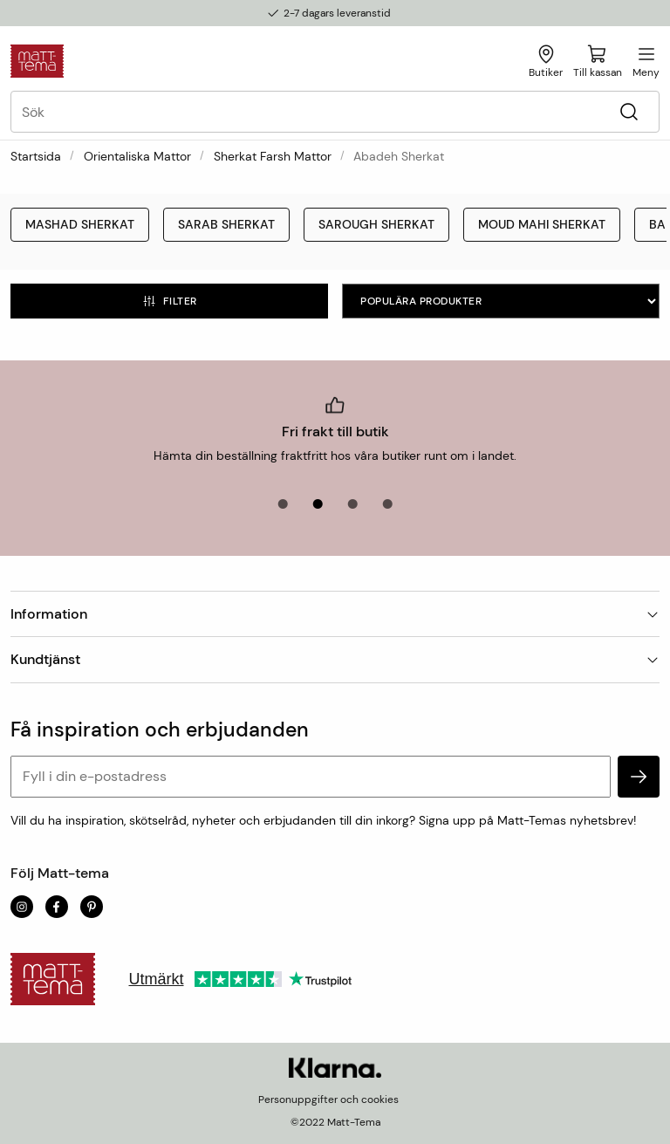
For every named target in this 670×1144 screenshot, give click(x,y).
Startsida (35, 156)
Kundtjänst (335, 659)
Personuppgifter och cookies (328, 1099)
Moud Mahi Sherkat (541, 224)
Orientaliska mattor (137, 156)
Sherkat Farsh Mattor (273, 156)
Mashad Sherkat (79, 224)
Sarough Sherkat (376, 224)
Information (335, 614)
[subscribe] (639, 777)
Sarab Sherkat (226, 224)
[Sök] (628, 112)
